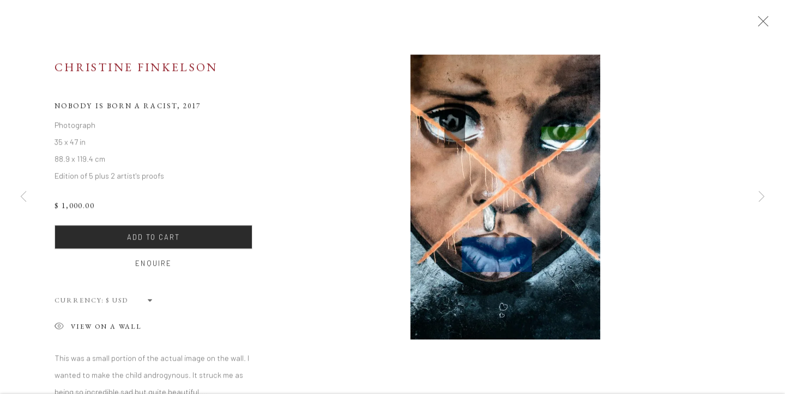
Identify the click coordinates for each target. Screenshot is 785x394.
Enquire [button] (153, 266)
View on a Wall (98, 331)
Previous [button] (23, 197)
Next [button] (761, 197)
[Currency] (130, 303)
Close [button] (761, 24)
